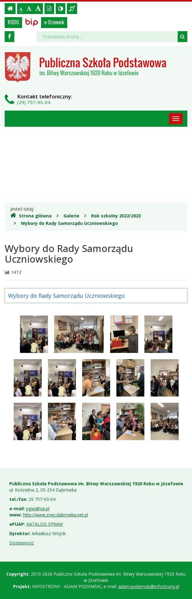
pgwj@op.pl (37, 508)
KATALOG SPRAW (44, 524)
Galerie (71, 216)
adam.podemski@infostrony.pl (148, 586)
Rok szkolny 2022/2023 (116, 216)
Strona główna (31, 215)
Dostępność (21, 543)
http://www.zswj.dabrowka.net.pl (55, 515)
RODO (13, 22)
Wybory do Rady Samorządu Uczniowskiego (69, 223)
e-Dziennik (54, 22)
